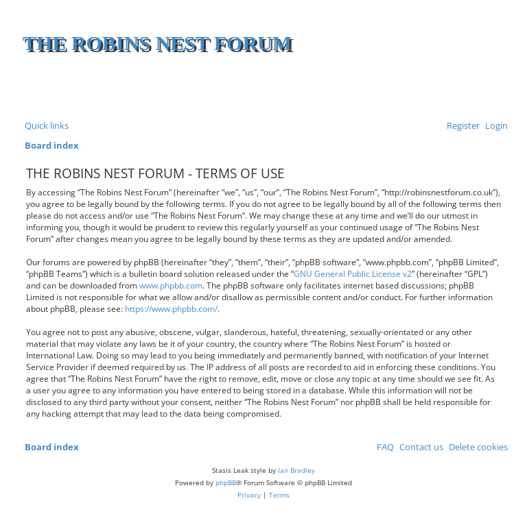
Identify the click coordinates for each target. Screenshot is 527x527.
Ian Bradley (296, 470)
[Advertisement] (343, 89)
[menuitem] (494, 126)
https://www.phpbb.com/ (171, 309)
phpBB (225, 482)
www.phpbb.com (170, 285)
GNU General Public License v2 (353, 274)
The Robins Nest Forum (157, 43)
